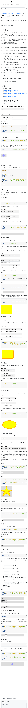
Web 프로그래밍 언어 (5, 13)
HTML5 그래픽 (18, 13)
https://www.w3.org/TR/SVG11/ (11, 96)
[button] (6, 4)
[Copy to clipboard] (26, 126)
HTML (12, 13)
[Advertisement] (14, 681)
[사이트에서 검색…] (13, 8)
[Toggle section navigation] (26, 8)
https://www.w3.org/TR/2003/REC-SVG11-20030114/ (15, 93)
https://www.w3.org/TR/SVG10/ (11, 90)
